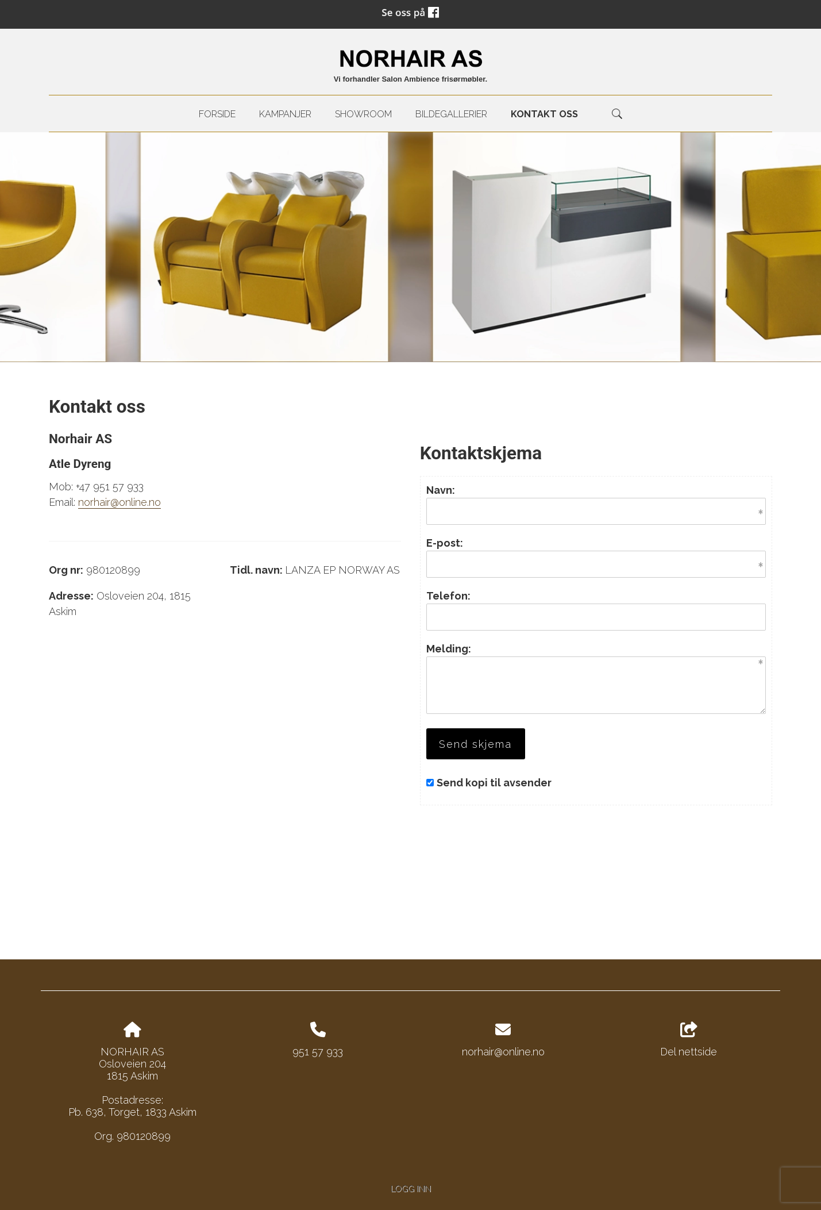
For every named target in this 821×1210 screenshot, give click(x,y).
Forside (217, 114)
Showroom (363, 114)
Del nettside (688, 1040)
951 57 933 (317, 1052)
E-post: (444, 543)
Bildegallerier (451, 114)
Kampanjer (285, 114)
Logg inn (411, 1188)
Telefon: (448, 596)
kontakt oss (544, 114)
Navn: (440, 490)
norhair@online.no (119, 502)
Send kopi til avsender (494, 783)
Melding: (448, 649)
